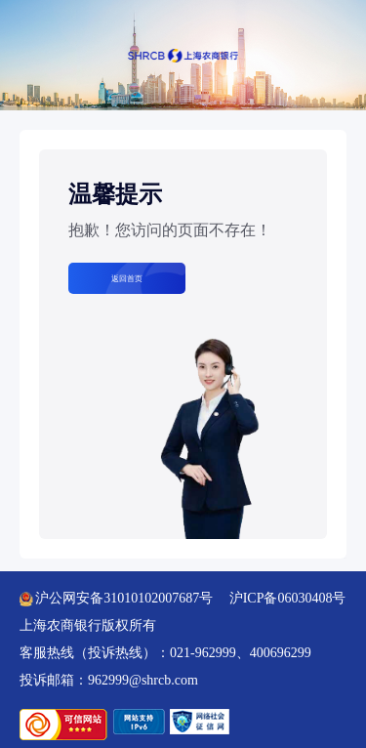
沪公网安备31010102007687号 (116, 598)
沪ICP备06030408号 (287, 598)
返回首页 (126, 278)
